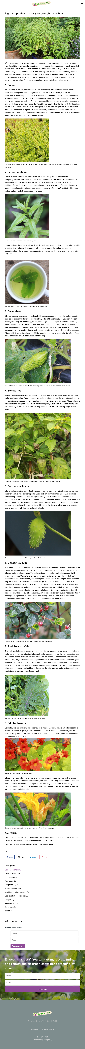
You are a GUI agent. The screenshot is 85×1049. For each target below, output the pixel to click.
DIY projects (11, 885)
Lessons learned (48, 844)
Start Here (10, 907)
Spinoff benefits (13, 888)
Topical (9, 911)
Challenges (11, 877)
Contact (34, 1029)
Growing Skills (12, 874)
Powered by (43, 1040)
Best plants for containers (16, 896)
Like (6, 851)
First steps (10, 881)
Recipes (9, 900)
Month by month (13, 903)
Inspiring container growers (17, 892)
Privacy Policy (48, 1029)
